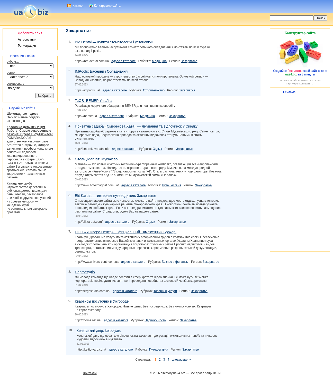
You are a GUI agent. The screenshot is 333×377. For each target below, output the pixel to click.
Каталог (78, 5)
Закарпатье (189, 61)
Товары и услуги (165, 291)
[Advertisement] (300, 172)
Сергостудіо (85, 272)
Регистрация (27, 45)
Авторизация (27, 39)
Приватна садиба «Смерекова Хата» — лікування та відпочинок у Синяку (136, 126)
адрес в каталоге (123, 61)
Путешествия (171, 185)
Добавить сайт (30, 33)
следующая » (181, 359)
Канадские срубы (20, 183)
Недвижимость (155, 320)
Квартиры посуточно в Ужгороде (102, 301)
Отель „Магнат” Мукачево (96, 159)
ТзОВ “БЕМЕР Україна (93, 101)
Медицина (159, 61)
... (313, 83)
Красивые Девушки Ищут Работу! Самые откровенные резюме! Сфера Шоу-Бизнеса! (30, 130)
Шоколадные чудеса (22, 113)
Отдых (157, 149)
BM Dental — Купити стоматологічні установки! (114, 42)
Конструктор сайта (107, 5)
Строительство (154, 90)
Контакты (90, 373)
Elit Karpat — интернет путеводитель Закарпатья (115, 196)
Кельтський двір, (99, 330)
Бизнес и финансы (175, 262)
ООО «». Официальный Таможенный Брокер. (125, 232)
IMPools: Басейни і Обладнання (101, 71)
